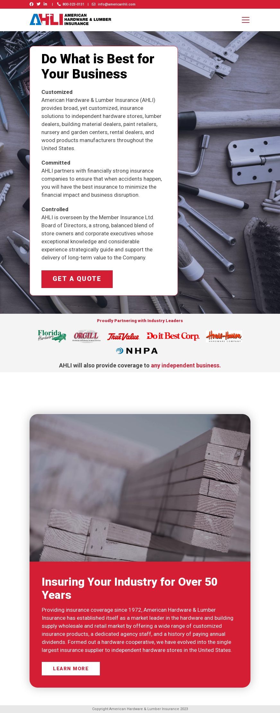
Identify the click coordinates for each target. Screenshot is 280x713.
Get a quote (79, 280)
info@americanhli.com (114, 4)
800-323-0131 (70, 4)
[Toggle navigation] (245, 20)
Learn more (71, 670)
